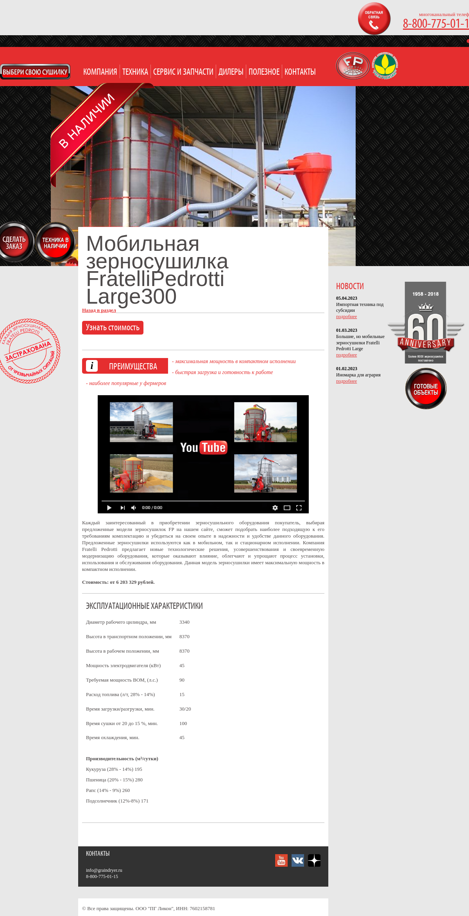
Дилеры (230, 72)
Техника (135, 72)
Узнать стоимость (113, 328)
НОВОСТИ (350, 287)
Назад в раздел (99, 310)
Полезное (264, 72)
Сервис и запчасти (183, 72)
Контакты (300, 72)
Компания (100, 72)
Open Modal (35, 71)
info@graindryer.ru (104, 870)
